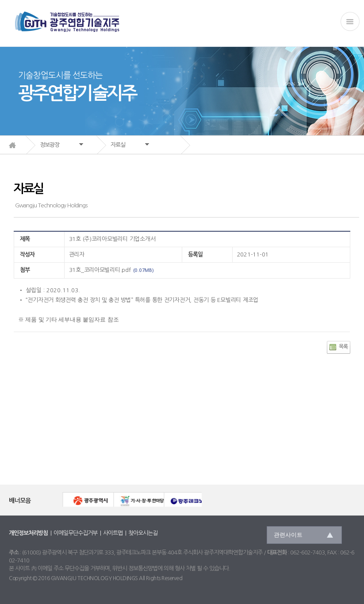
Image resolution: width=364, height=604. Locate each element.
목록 (343, 346)
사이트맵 (113, 533)
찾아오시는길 (142, 533)
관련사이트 (288, 534)
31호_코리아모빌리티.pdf (100, 270)
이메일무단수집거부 (75, 533)
